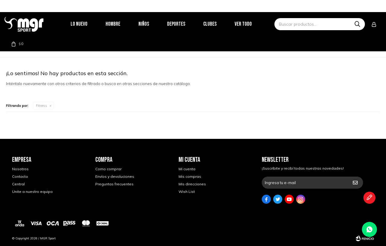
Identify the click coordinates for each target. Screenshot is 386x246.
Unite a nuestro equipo (32, 191)
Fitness (41, 106)
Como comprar (108, 169)
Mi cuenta (187, 169)
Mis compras (190, 176)
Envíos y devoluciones (114, 176)
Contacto (20, 176)
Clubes (217, 24)
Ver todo (250, 24)
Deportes (184, 24)
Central (18, 184)
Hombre (120, 24)
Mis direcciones (192, 184)
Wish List (187, 191)
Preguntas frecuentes (114, 184)
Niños (151, 24)
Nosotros (20, 169)
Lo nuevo (86, 24)
